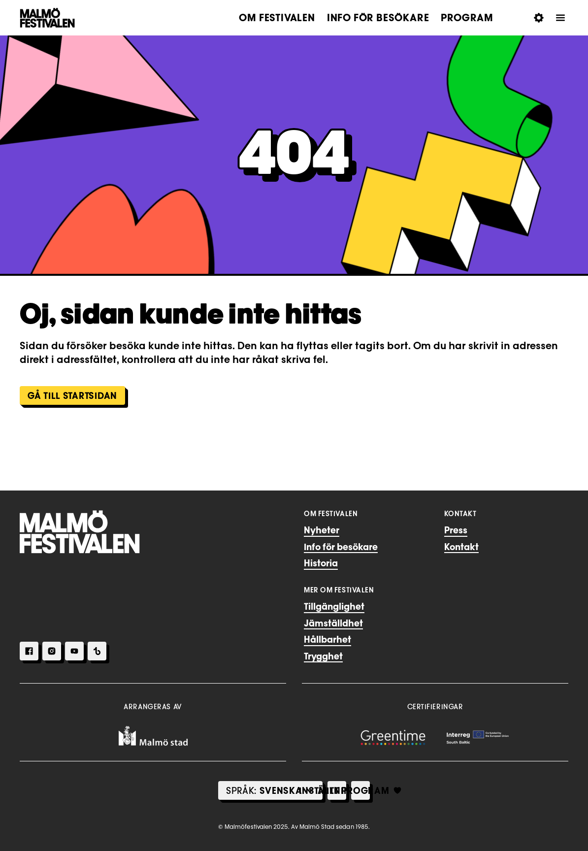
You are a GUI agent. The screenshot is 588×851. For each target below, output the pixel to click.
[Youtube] (74, 651)
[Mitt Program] (360, 790)
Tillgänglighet (334, 606)
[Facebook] (29, 651)
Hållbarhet (327, 639)
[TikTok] (97, 651)
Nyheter (321, 529)
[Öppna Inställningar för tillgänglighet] (539, 18)
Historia (321, 562)
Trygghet (323, 656)
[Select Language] (281, 790)
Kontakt (461, 546)
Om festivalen (277, 18)
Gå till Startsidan (72, 395)
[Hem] (80, 532)
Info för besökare (378, 18)
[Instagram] (51, 651)
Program (467, 18)
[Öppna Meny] (560, 18)
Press (455, 529)
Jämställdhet (333, 623)
